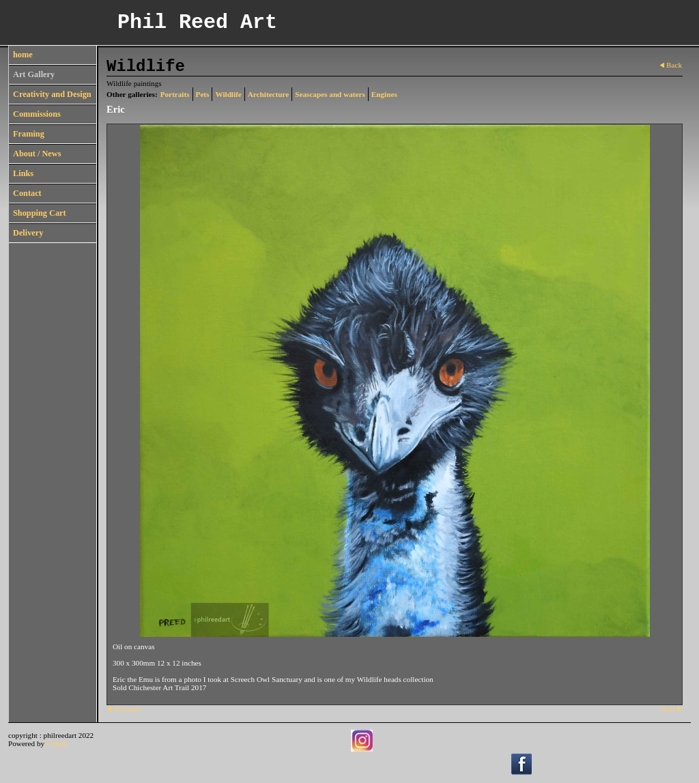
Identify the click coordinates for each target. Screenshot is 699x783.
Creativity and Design (52, 94)
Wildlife (228, 94)
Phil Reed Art (197, 22)
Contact (27, 193)
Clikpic (57, 743)
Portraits (175, 94)
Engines (384, 94)
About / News (37, 153)
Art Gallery (34, 74)
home (23, 54)
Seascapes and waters (330, 94)
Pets (203, 94)
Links (23, 173)
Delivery (28, 233)
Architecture (268, 94)
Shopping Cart (39, 213)
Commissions (37, 114)
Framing (28, 134)
